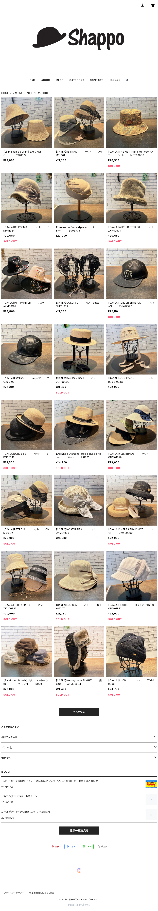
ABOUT (46, 80)
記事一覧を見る (79, 830)
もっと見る (79, 712)
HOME (32, 80)
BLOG (60, 80)
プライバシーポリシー (14, 893)
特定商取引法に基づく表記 (42, 893)
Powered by (79, 905)
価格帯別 (18, 93)
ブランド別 (6, 747)
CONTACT (96, 80)
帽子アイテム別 (9, 737)
